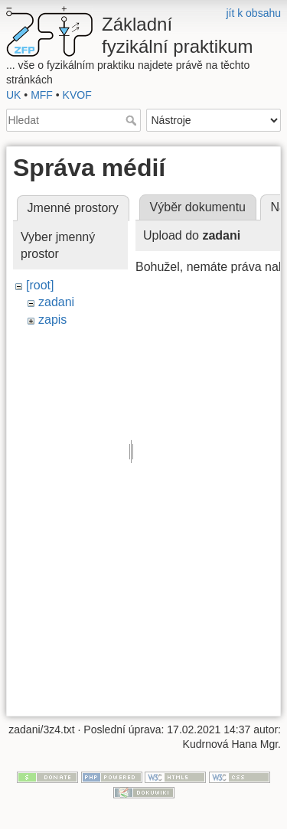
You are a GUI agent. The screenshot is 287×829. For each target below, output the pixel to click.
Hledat (133, 120)
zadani (56, 301)
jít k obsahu (253, 13)
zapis (52, 319)
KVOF (77, 95)
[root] (40, 285)
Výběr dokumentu (198, 207)
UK (13, 95)
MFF (42, 95)
